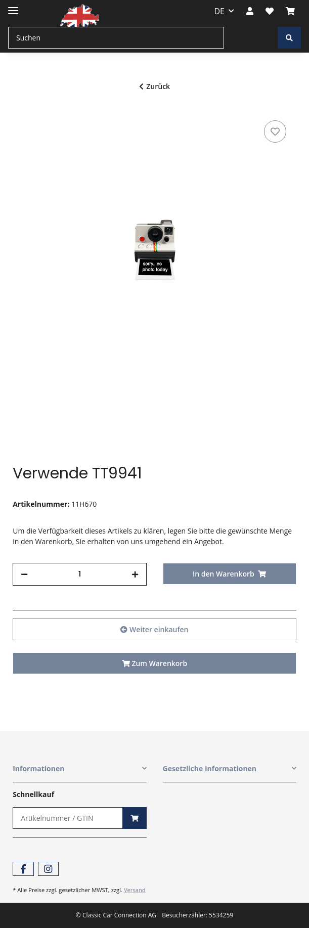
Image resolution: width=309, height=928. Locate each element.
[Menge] (79, 574)
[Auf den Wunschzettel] (275, 131)
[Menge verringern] (24, 574)
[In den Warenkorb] (229, 574)
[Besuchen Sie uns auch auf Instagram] (48, 869)
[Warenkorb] (290, 11)
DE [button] (219, 11)
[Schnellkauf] (67, 818)
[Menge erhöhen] (135, 574)
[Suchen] (116, 38)
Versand (135, 890)
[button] (249, 11)
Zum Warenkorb (154, 663)
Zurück (154, 86)
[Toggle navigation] (13, 6)
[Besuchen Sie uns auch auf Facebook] (23, 869)
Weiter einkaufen (154, 629)
